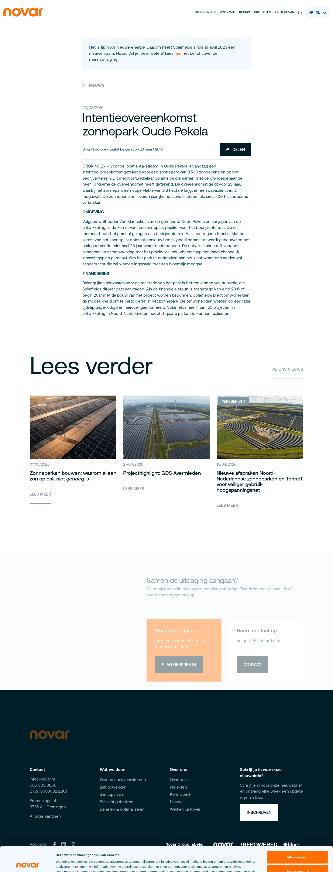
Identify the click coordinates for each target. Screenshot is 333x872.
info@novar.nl (42, 779)
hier (178, 53)
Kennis (244, 12)
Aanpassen (298, 846)
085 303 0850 (43, 785)
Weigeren (297, 860)
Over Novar (284, 12)
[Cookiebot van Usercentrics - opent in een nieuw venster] (27, 864)
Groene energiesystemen (123, 779)
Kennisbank (180, 794)
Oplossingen (205, 12)
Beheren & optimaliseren (122, 809)
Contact (252, 664)
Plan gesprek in (179, 664)
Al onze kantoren (45, 816)
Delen (235, 149)
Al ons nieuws (287, 369)
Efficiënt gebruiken (116, 801)
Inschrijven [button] (259, 812)
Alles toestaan (297, 832)
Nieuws (93, 85)
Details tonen (66, 863)
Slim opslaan (111, 794)
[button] (300, 12)
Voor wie (227, 12)
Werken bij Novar (185, 809)
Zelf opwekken (113, 787)
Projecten (262, 12)
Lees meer (40, 494)
